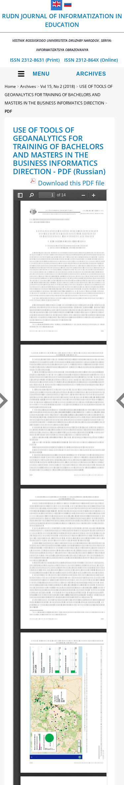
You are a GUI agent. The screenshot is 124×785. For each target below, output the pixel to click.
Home (10, 86)
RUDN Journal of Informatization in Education (62, 32)
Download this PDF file (71, 182)
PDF (8, 111)
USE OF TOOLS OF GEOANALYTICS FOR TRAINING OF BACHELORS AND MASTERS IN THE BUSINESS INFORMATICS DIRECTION (58, 95)
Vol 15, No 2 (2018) (57, 86)
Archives (91, 74)
